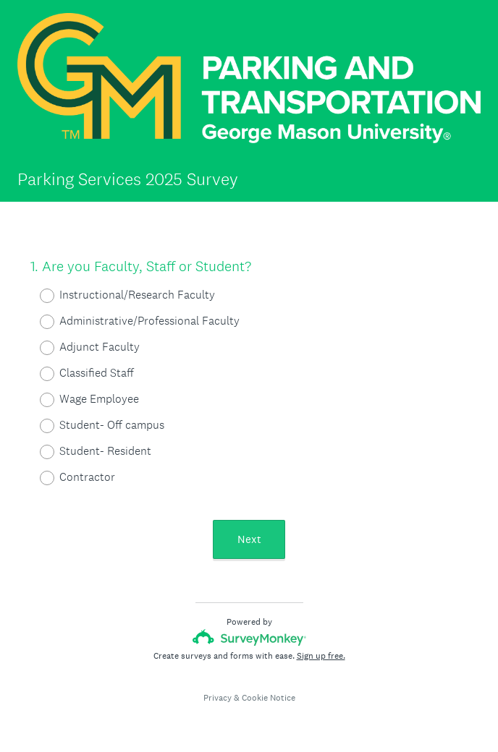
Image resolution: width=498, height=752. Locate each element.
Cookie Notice (268, 698)
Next (249, 539)
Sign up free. (321, 656)
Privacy (217, 698)
